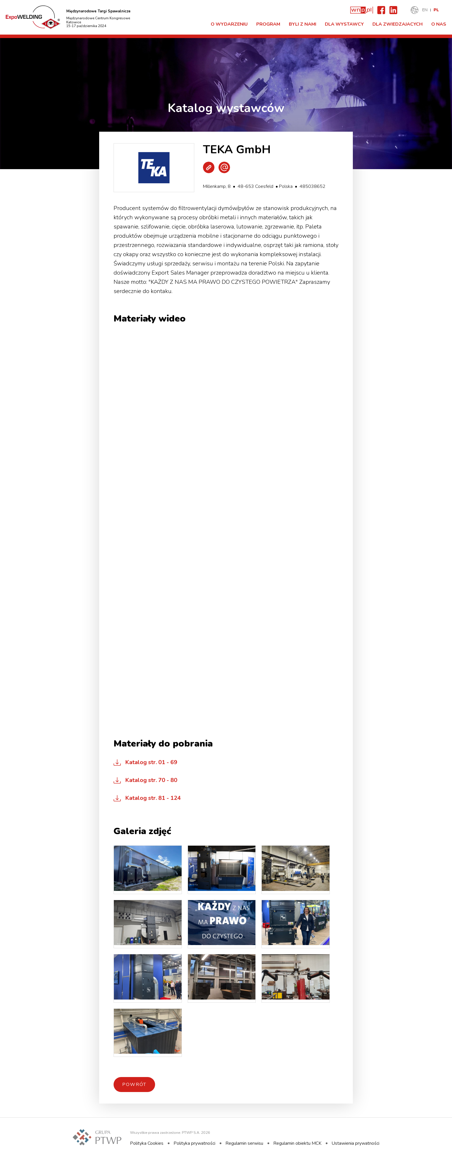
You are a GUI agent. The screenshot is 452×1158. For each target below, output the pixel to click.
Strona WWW (208, 167)
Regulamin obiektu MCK (297, 1143)
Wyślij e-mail (224, 167)
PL (436, 10)
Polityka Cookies (146, 1143)
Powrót (134, 1084)
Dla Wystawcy (344, 24)
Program (268, 24)
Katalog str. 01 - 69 (151, 762)
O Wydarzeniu (229, 24)
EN (424, 10)
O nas (438, 24)
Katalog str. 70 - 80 (151, 780)
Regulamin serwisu (244, 1143)
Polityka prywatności (194, 1143)
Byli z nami (302, 24)
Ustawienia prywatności (355, 1143)
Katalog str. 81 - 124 (153, 798)
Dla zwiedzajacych (397, 24)
